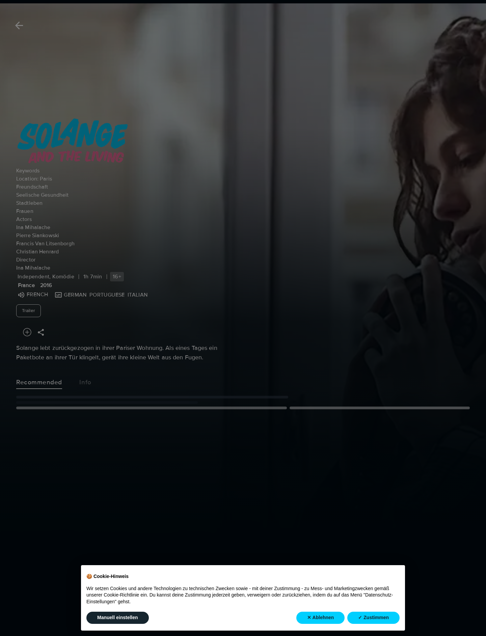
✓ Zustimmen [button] (373, 617)
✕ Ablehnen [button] (320, 617)
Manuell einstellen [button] (117, 617)
